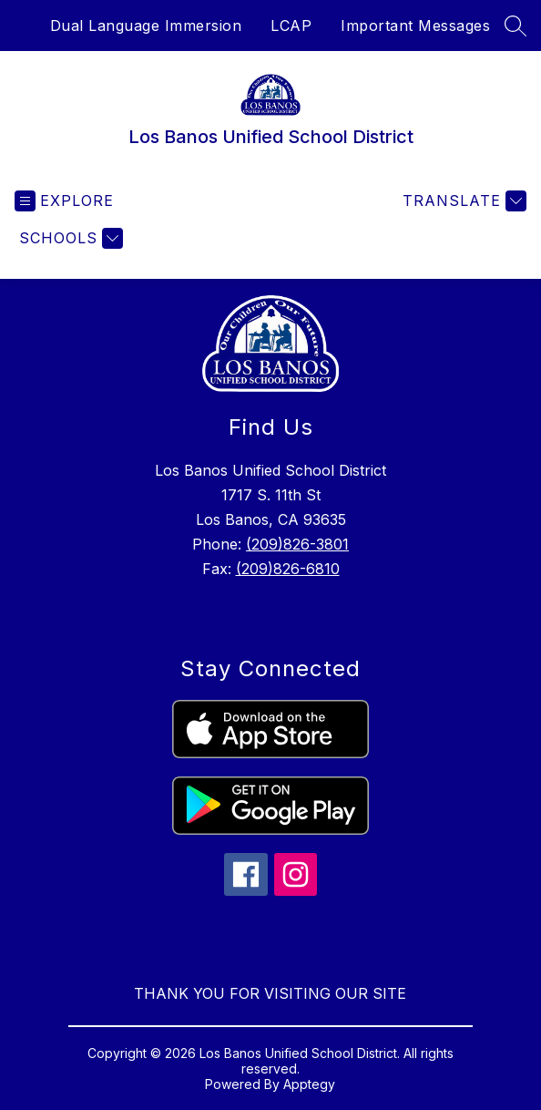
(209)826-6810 (288, 569)
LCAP (290, 25)
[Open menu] (64, 201)
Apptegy (309, 1084)
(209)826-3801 (297, 544)
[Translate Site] (462, 201)
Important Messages (415, 25)
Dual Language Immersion (146, 25)
